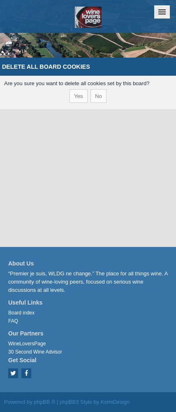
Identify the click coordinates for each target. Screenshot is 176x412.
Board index (21, 313)
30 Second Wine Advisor (35, 352)
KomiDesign (115, 402)
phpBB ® (44, 402)
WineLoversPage (27, 344)
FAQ (13, 321)
